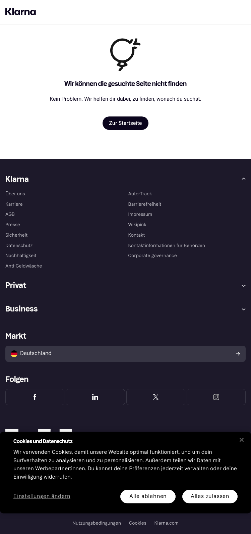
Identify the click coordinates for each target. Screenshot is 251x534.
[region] (125, 472)
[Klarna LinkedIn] (95, 397)
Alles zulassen (210, 496)
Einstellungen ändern (41, 496)
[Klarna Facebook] (34, 397)
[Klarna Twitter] (155, 397)
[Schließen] (241, 439)
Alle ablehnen (148, 496)
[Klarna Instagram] (216, 397)
